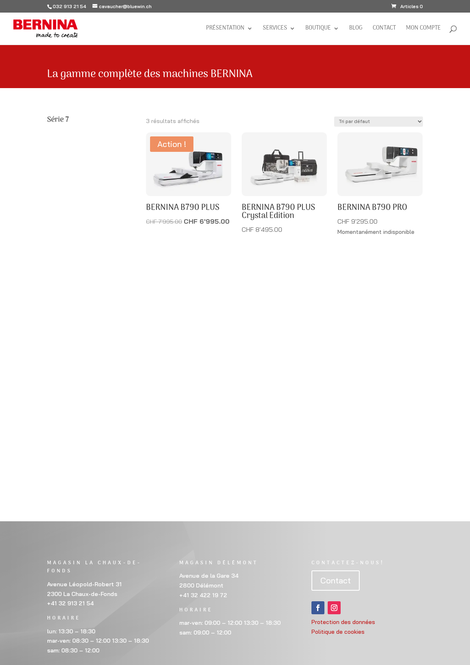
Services (275, 29)
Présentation (225, 29)
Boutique (318, 29)
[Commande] (378, 122)
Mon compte (423, 29)
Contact (384, 29)
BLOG (356, 29)
